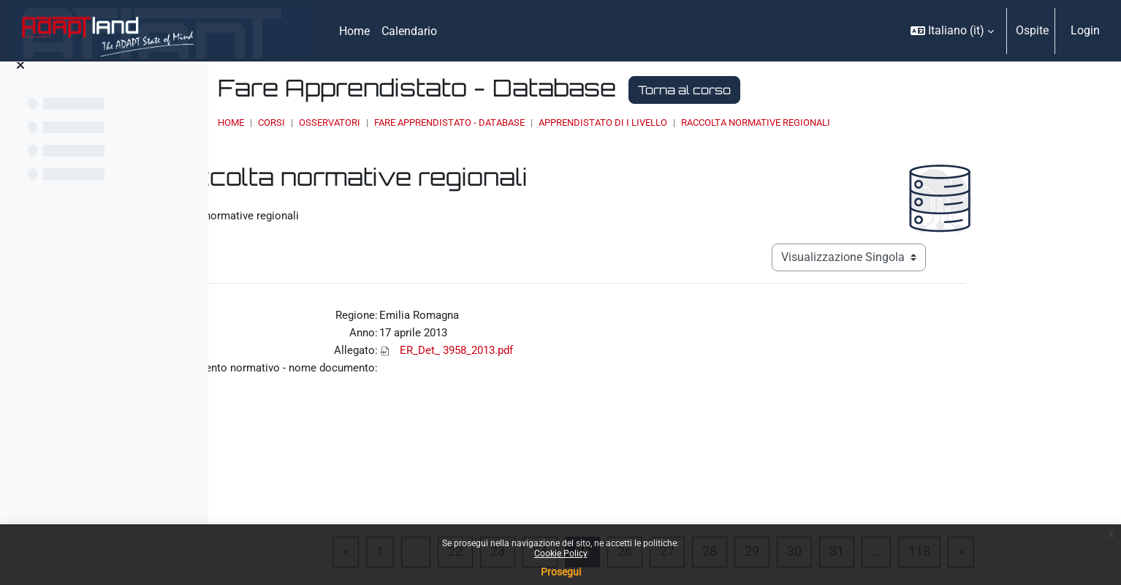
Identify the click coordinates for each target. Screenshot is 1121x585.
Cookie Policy (561, 553)
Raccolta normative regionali (917, 122)
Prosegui (561, 572)
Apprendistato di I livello (764, 122)
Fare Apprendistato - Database (611, 122)
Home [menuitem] (354, 31)
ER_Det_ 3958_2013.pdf (568, 345)
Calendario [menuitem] (409, 31)
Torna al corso (845, 90)
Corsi (432, 122)
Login (1085, 30)
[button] (952, 30)
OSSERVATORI (491, 122)
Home (392, 122)
